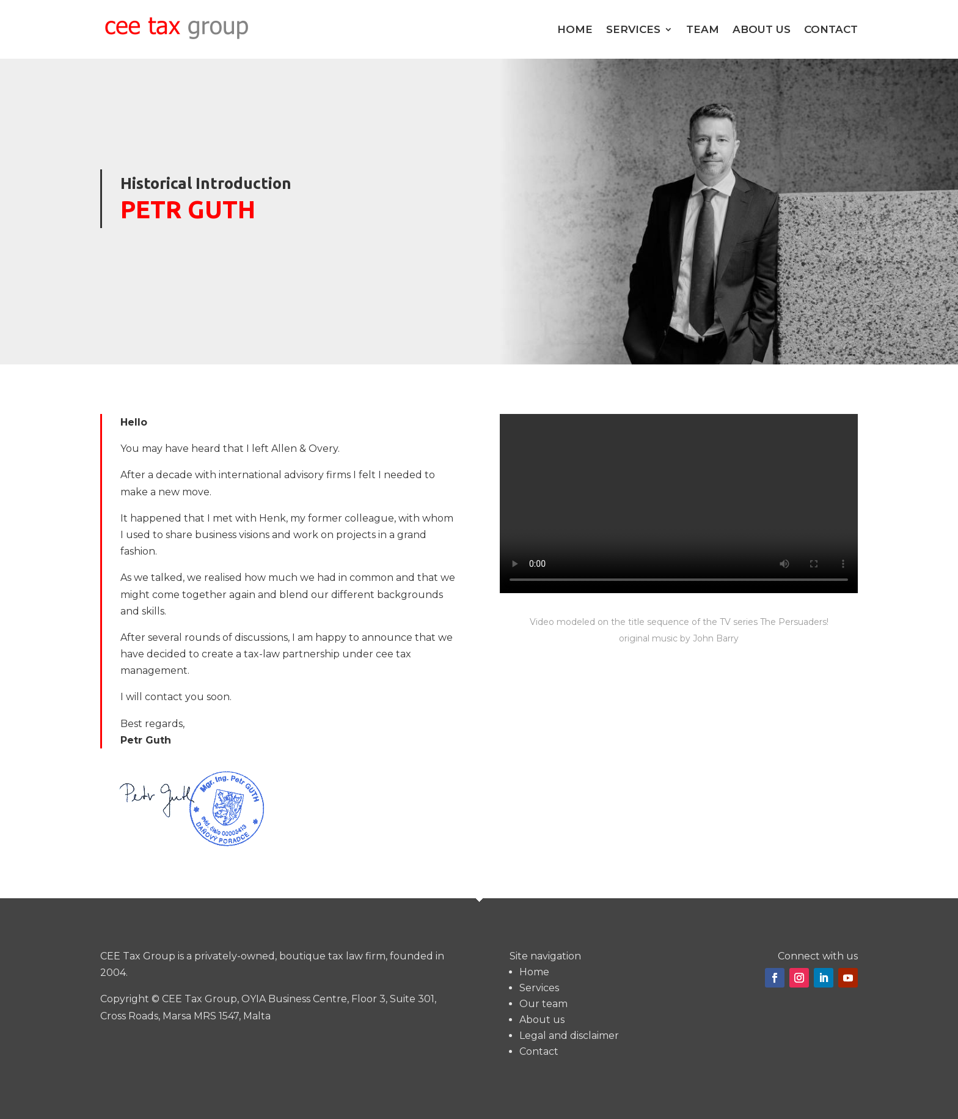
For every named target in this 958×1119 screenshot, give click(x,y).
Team (702, 29)
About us (762, 29)
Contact (831, 29)
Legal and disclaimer (569, 1035)
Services (633, 29)
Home (575, 29)
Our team (543, 1004)
